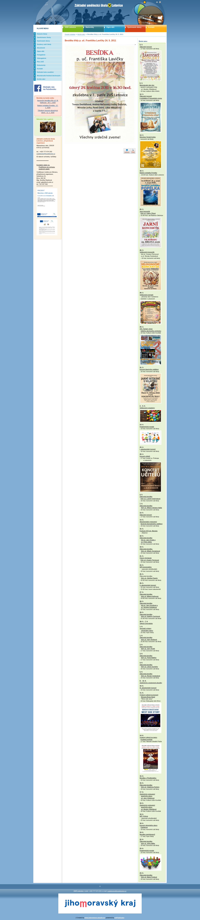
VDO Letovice (70, 27)
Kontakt (151, 27)
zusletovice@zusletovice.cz (46, 154)
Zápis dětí (110, 27)
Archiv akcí (81, 34)
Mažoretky (90, 27)
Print (133, 152)
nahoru (126, 152)
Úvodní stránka (70, 34)
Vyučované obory (134, 27)
